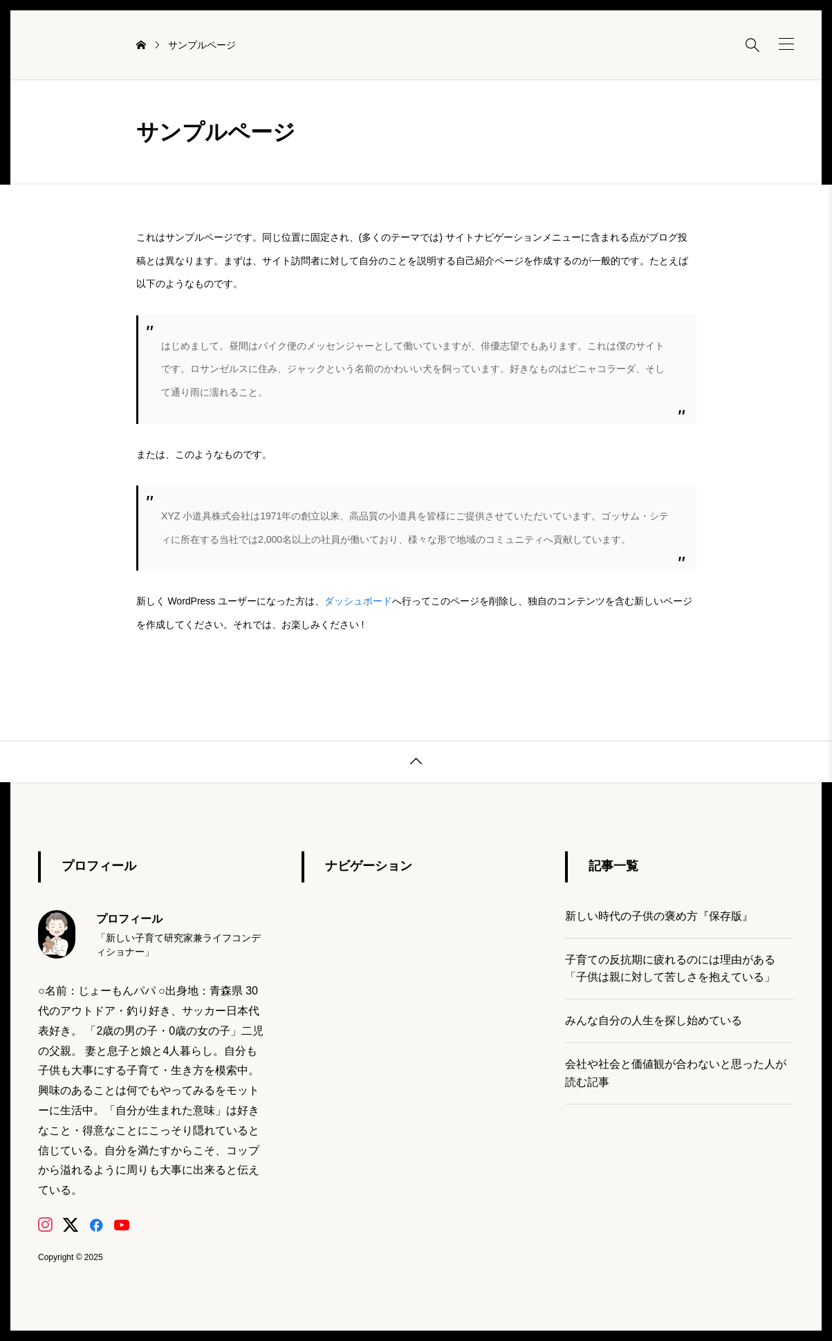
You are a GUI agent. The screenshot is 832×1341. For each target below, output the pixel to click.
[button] (786, 44)
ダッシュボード (358, 601)
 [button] (416, 761)
